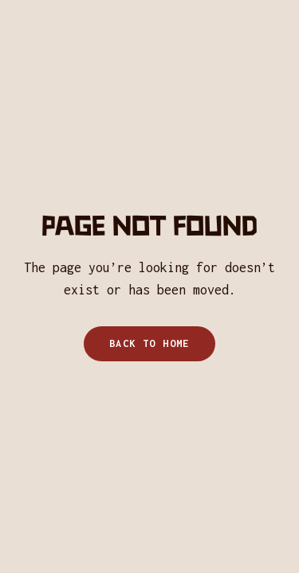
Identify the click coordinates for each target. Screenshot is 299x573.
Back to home (149, 343)
